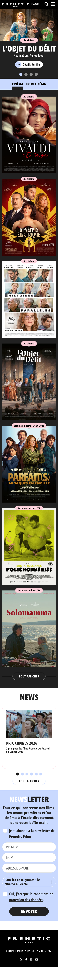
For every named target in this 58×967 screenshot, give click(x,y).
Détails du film (27, 64)
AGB (50, 951)
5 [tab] (36, 774)
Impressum (23, 951)
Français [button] (35, 4)
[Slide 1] (20, 74)
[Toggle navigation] (53, 4)
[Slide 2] (26, 74)
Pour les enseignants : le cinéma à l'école (22, 881)
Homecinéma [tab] (36, 84)
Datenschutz (39, 951)
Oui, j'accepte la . (31, 896)
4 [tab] (31, 774)
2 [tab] (22, 774)
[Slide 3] (31, 74)
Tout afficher (29, 676)
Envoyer (29, 911)
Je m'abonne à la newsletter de (32, 833)
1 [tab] (17, 774)
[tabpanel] (29, 387)
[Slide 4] (36, 74)
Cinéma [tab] (17, 84)
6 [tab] (40, 774)
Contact (11, 951)
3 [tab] (26, 774)
